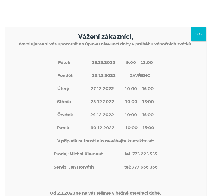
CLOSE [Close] (199, 34)
